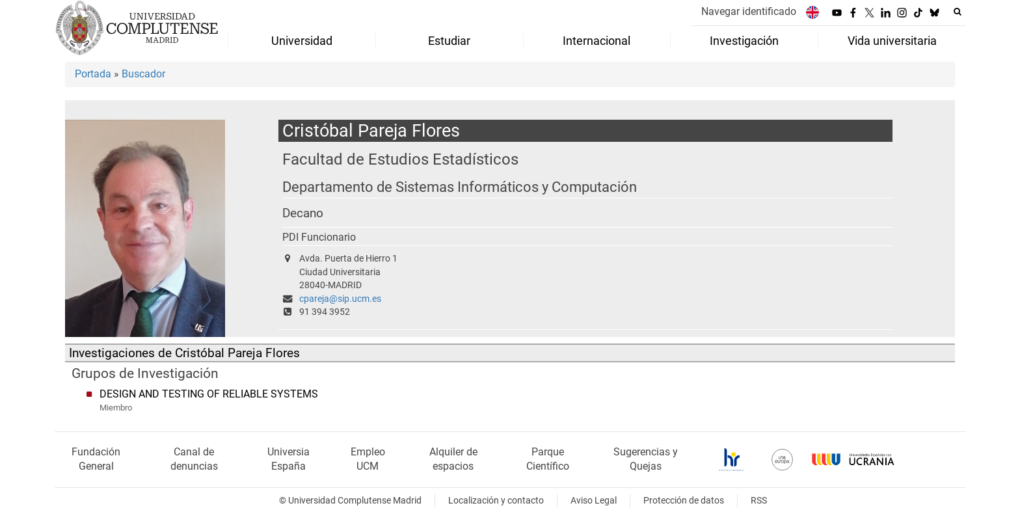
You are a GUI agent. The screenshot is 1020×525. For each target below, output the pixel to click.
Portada (93, 74)
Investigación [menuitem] (744, 40)
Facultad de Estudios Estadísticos (400, 159)
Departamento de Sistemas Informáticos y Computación (459, 187)
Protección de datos (683, 500)
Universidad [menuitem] (301, 40)
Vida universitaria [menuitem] (892, 40)
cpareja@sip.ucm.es (340, 298)
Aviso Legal (593, 500)
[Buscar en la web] (957, 11)
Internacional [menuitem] (596, 40)
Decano (302, 213)
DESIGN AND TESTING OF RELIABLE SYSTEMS (209, 394)
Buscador (143, 74)
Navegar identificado (748, 11)
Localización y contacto (496, 500)
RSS (759, 500)
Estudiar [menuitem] (449, 40)
